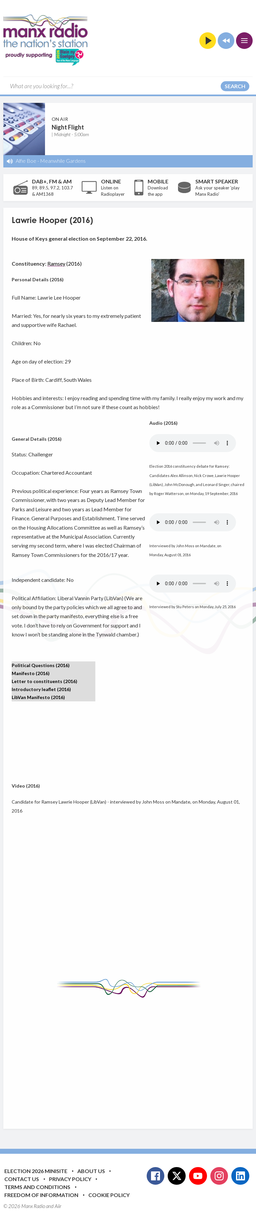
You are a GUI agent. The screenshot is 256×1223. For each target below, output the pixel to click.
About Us (91, 1171)
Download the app (158, 191)
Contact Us (21, 1179)
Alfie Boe (26, 160)
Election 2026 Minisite (35, 1171)
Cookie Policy (109, 1195)
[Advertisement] (134, 1058)
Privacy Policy (70, 1179)
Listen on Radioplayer (113, 191)
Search (235, 86)
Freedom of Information (41, 1195)
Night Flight (68, 127)
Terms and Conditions (37, 1187)
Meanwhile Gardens (63, 160)
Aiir (58, 1206)
